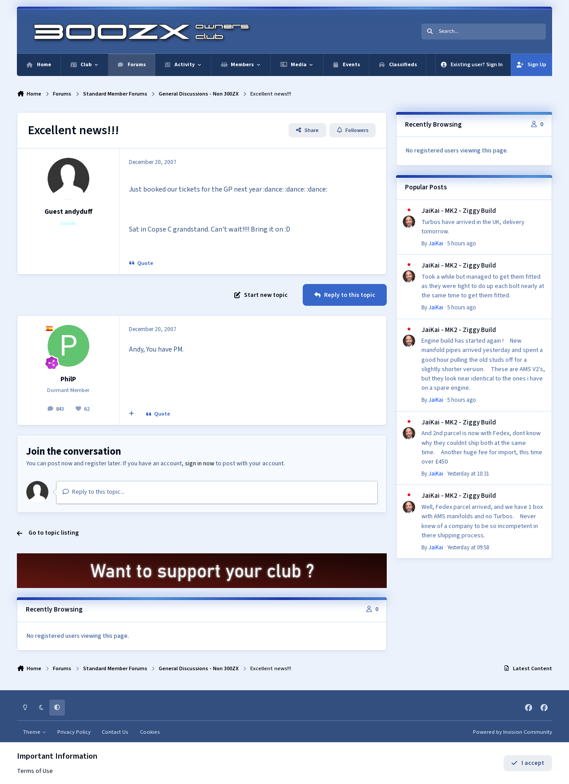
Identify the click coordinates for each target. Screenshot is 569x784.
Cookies (150, 732)
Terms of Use (35, 771)
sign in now (199, 463)
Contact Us (115, 732)
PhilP (68, 379)
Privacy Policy (74, 732)
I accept (527, 763)
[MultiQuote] (131, 414)
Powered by (512, 732)
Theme (34, 732)
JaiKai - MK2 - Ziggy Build (458, 211)
